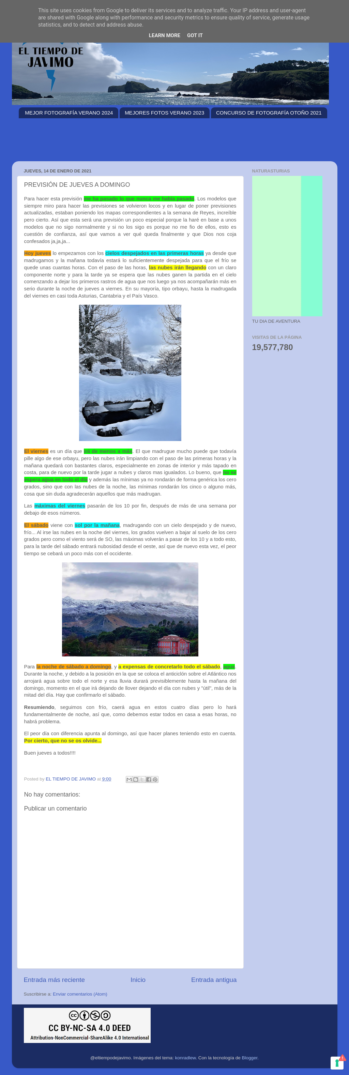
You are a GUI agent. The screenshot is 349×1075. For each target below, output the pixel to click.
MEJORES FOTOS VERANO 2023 (164, 113)
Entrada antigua (214, 979)
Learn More (164, 35)
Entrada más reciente (54, 979)
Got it (195, 35)
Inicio (138, 979)
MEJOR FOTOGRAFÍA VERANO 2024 (69, 113)
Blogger (249, 1057)
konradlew (185, 1057)
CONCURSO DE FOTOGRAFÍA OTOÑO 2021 (269, 113)
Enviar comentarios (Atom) (80, 994)
